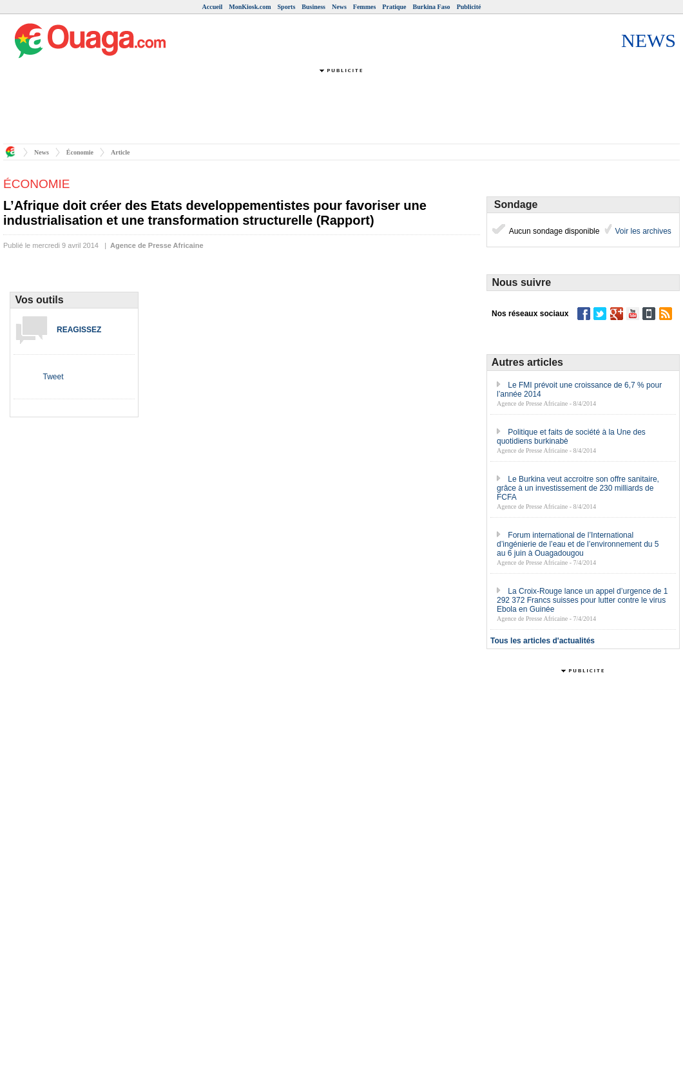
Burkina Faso (431, 6)
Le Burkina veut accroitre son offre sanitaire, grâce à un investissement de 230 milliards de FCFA (578, 488)
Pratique (394, 6)
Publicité (469, 6)
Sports (287, 6)
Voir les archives (642, 231)
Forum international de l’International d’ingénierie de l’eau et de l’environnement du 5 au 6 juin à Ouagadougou (578, 544)
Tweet (53, 376)
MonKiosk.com (250, 6)
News (339, 6)
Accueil (212, 6)
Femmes (364, 6)
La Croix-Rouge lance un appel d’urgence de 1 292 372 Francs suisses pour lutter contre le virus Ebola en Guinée (582, 600)
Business (313, 6)
